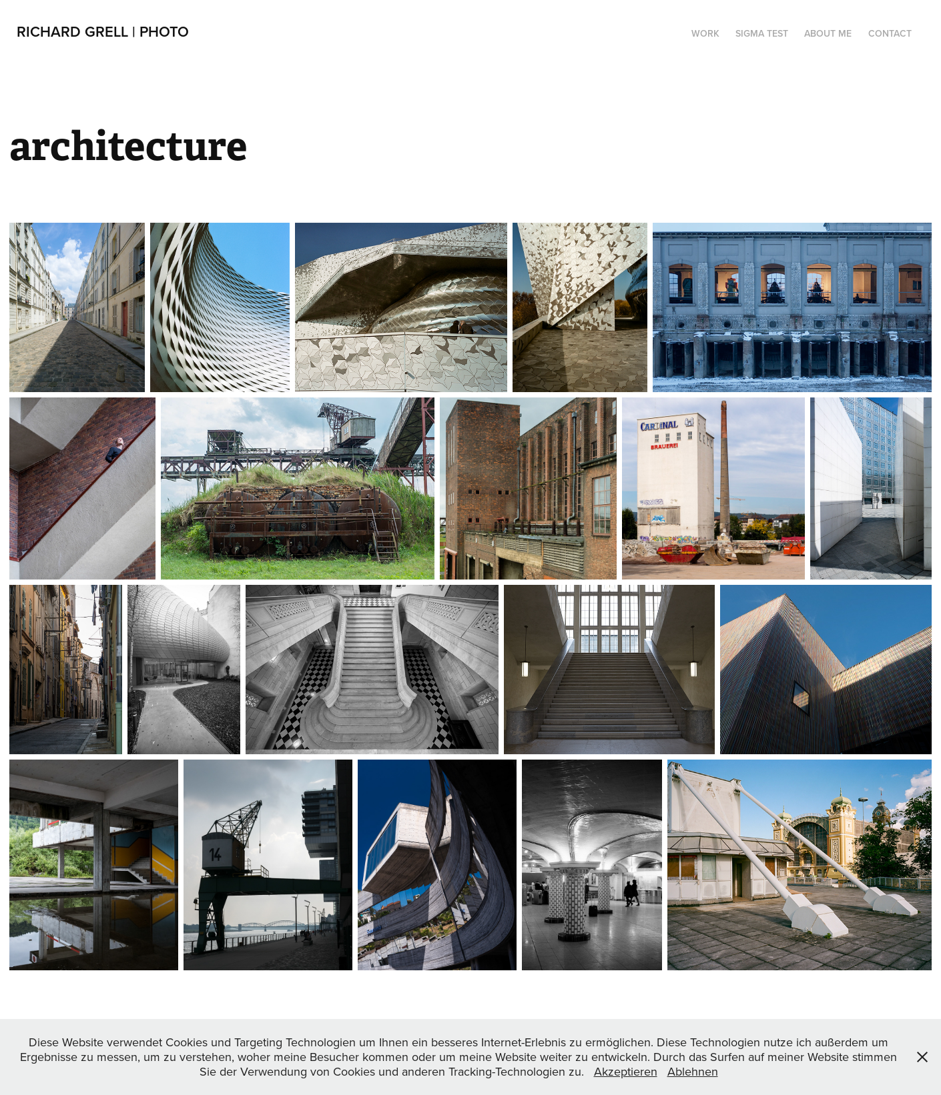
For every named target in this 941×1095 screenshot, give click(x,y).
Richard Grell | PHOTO (103, 31)
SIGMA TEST (761, 33)
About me (828, 33)
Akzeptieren (625, 1071)
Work (705, 33)
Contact (890, 33)
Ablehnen (692, 1071)
